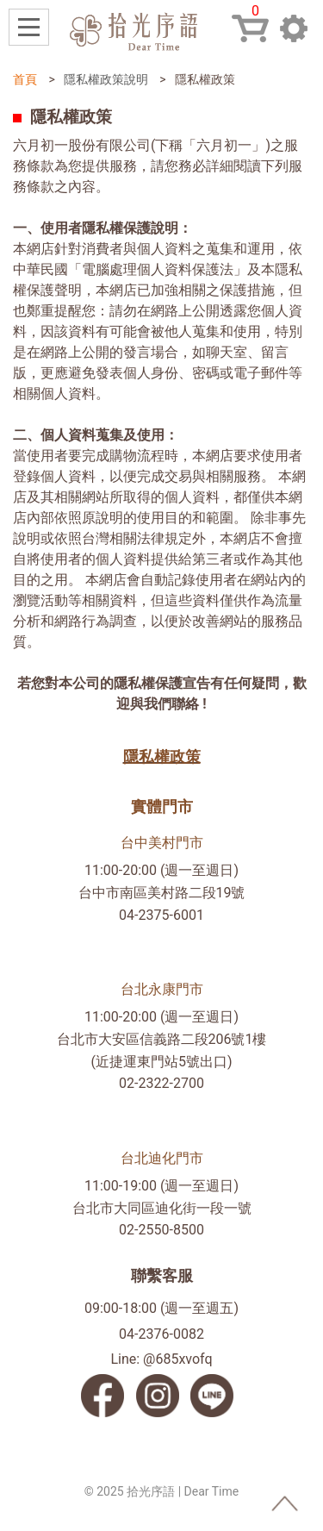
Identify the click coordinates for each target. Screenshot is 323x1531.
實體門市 (162, 806)
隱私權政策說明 (106, 79)
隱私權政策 (162, 757)
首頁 (25, 79)
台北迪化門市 (162, 1158)
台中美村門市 (162, 842)
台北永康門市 (162, 989)
